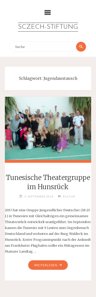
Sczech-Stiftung (48, 27)
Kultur (69, 196)
